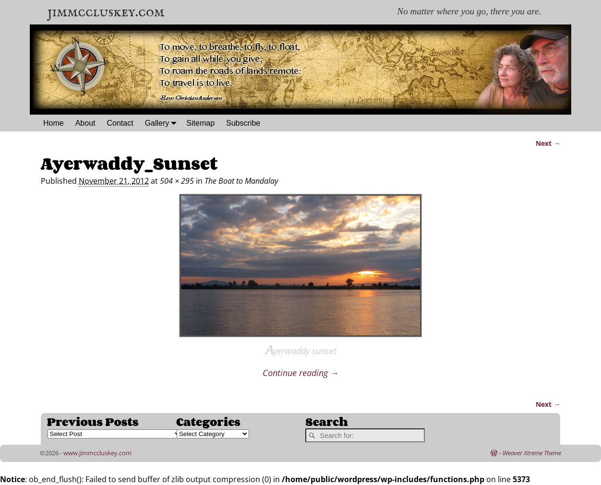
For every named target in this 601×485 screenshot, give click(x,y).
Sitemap (200, 123)
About (85, 123)
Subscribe (243, 123)
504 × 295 (177, 181)
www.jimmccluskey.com (97, 453)
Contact (120, 123)
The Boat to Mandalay (241, 181)
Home (53, 123)
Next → (548, 143)
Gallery (163, 123)
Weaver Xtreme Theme (532, 453)
